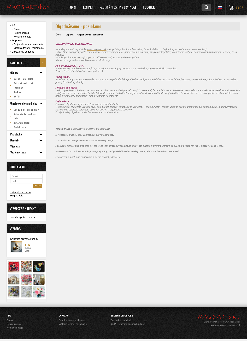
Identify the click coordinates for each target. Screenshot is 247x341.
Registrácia (16, 195)
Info (14, 25)
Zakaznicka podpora (23, 51)
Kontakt (88, 7)
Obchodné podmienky (122, 320)
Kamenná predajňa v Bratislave (118, 7)
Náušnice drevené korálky (24, 239)
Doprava (17, 40)
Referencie (149, 7)
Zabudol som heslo (20, 192)
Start (72, 7)
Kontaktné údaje (22, 36)
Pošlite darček (21, 33)
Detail (27, 251)
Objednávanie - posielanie (28, 44)
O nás (17, 29)
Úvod (58, 35)
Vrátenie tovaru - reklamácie (29, 48)
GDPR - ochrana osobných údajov (128, 324)
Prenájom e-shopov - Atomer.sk (225, 325)
